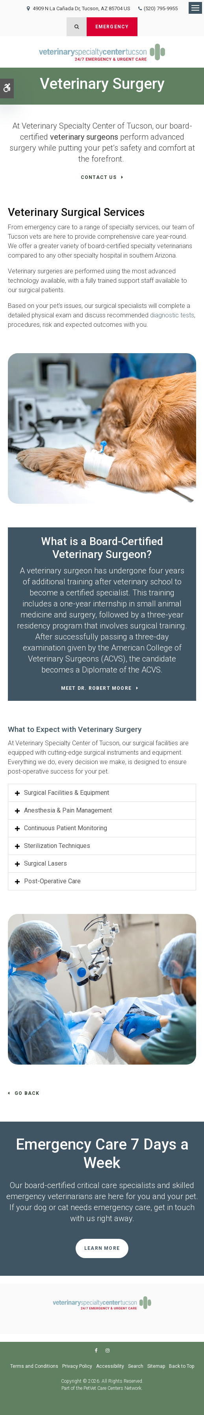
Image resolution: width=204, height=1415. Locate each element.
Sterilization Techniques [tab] (57, 845)
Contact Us (99, 177)
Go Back (27, 1093)
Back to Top (181, 1366)
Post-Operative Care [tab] (52, 881)
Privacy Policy (77, 1366)
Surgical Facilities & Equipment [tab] (66, 792)
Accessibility (110, 1366)
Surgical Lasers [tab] (45, 863)
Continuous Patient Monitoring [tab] (65, 828)
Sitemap (156, 1366)
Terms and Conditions (34, 1366)
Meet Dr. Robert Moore (96, 688)
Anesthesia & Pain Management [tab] (68, 810)
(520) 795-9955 (161, 8)
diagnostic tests (172, 315)
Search (135, 1366)
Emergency (112, 26)
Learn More (102, 1248)
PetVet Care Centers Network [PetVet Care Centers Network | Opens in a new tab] (112, 1388)
